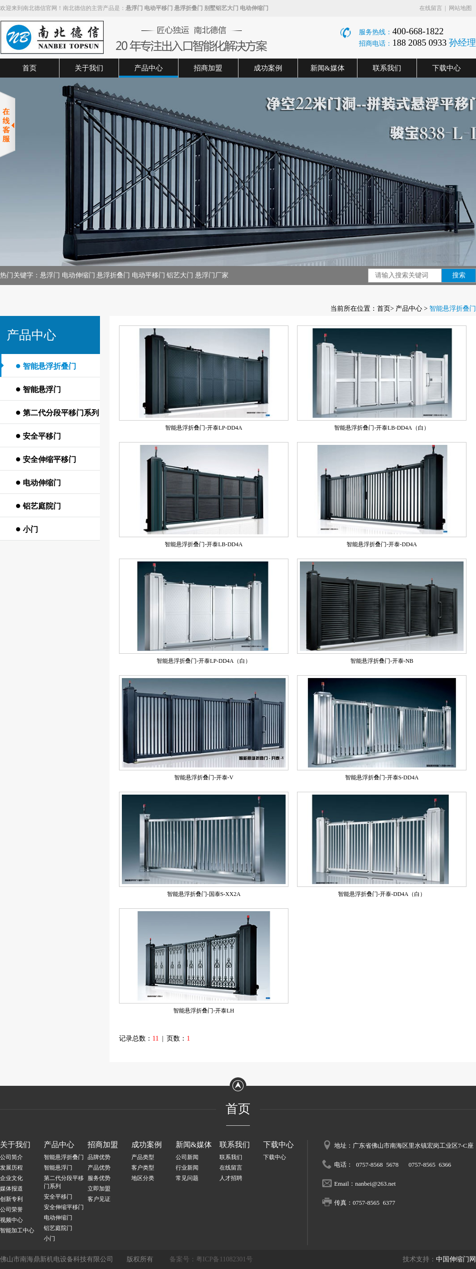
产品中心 (148, 68)
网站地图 (460, 8)
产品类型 (142, 1157)
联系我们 (387, 68)
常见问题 (187, 1178)
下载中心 (446, 68)
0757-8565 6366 (429, 1164)
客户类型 (142, 1167)
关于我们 (89, 68)
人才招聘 (230, 1178)
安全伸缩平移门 (45, 458)
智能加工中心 (17, 1230)
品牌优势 (99, 1157)
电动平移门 (158, 8)
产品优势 (99, 1167)
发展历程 (11, 1167)
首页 (29, 68)
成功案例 (268, 68)
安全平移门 (38, 435)
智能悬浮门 (38, 388)
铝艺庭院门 (38, 505)
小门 (26, 528)
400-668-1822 (418, 31)
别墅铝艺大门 (221, 8)
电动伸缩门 (254, 8)
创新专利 (11, 1199)
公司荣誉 (11, 1209)
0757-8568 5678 (377, 1164)
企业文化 (11, 1178)
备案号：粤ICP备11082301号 (211, 1259)
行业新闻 (187, 1167)
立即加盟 (99, 1188)
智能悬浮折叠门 (45, 365)
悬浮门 (134, 8)
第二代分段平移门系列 (57, 412)
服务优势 (99, 1178)
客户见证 (99, 1199)
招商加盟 (208, 68)
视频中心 (11, 1220)
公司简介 (11, 1157)
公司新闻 (187, 1157)
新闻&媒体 (327, 68)
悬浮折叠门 (188, 8)
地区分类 (142, 1178)
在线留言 (430, 8)
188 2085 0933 (420, 43)
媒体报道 (11, 1188)
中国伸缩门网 (456, 1259)
